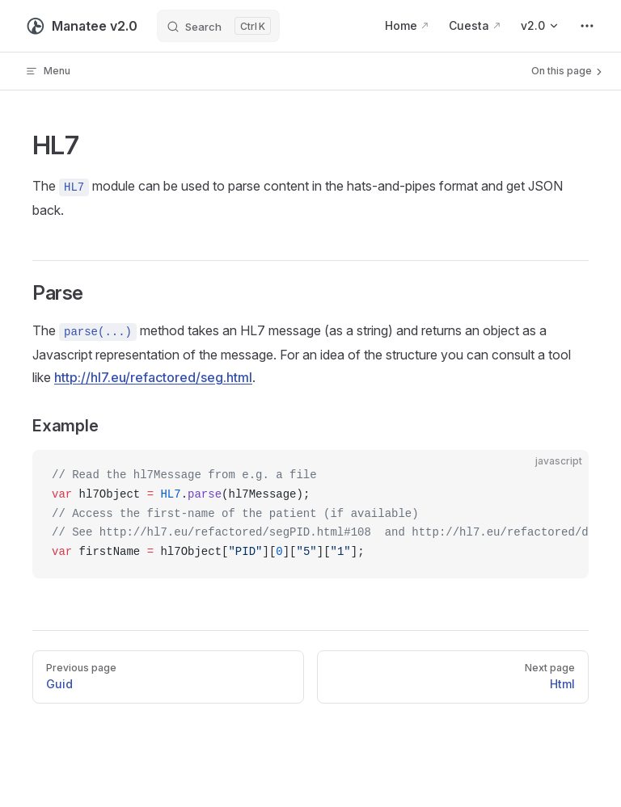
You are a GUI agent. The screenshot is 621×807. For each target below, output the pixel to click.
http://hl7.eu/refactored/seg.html (153, 377)
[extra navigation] (587, 26)
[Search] (218, 26)
